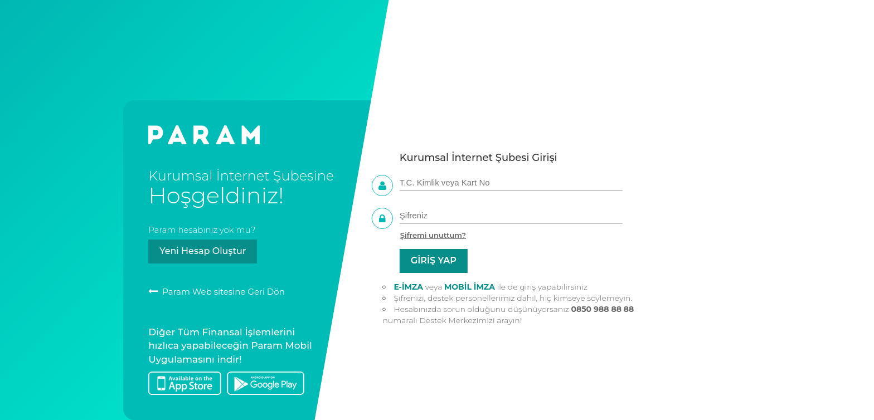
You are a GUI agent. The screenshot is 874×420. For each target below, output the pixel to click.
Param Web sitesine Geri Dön (216, 291)
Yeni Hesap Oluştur (202, 251)
